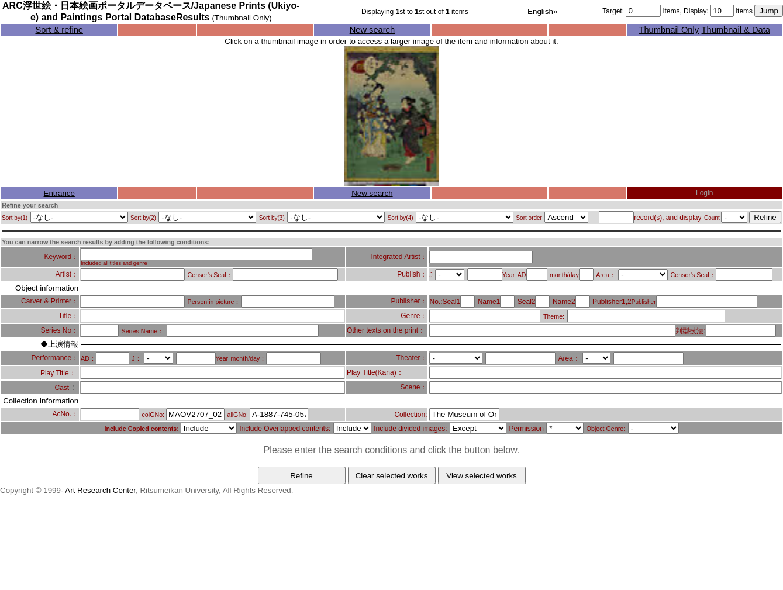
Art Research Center (100, 490)
